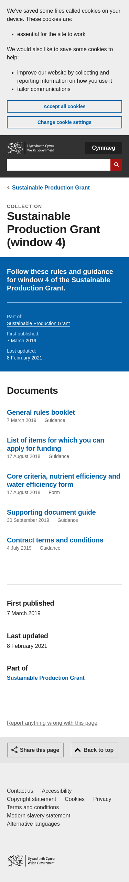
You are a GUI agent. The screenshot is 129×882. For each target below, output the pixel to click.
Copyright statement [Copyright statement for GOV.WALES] (31, 799)
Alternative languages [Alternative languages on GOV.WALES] (33, 824)
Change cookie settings (64, 122)
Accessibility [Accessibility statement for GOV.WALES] (57, 791)
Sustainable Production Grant (51, 188)
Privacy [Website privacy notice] (102, 799)
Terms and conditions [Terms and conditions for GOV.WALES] (33, 807)
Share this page (39, 750)
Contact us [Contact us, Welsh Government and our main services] (20, 791)
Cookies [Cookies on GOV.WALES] (75, 799)
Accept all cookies (64, 106)
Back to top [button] (99, 750)
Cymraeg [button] (103, 148)
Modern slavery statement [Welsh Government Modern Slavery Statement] (38, 815)
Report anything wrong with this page (52, 723)
